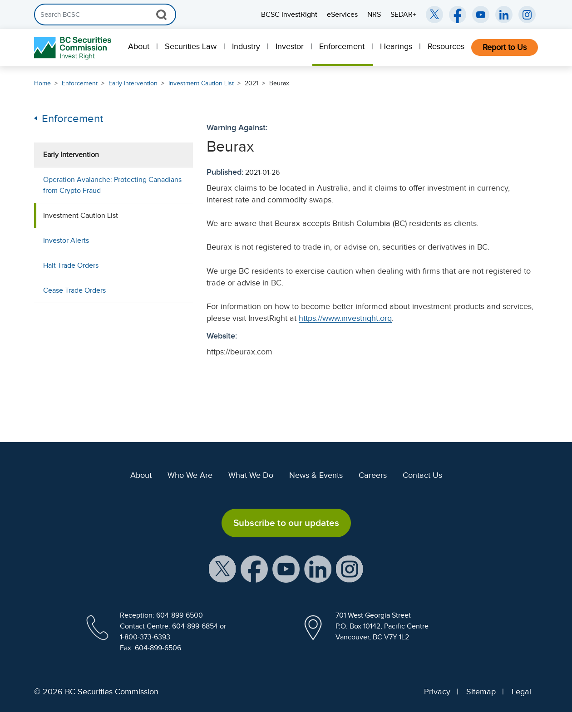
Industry (246, 46)
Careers (373, 475)
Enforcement (342, 46)
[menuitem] (139, 47)
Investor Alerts (66, 240)
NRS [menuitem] (374, 14)
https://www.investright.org (345, 318)
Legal (521, 691)
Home (42, 83)
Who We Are (190, 475)
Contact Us (422, 475)
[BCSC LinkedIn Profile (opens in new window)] (317, 568)
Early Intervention (133, 83)
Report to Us (505, 47)
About (138, 46)
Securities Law (191, 46)
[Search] (105, 14)
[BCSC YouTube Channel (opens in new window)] (480, 14)
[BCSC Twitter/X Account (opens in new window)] (434, 14)
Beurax (279, 83)
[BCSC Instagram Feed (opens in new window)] (527, 14)
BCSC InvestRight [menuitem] (289, 14)
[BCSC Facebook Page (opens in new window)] (457, 14)
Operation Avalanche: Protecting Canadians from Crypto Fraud (112, 185)
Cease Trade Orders (74, 290)
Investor (290, 46)
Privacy (437, 691)
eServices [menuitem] (342, 14)
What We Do (250, 475)
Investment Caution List (201, 83)
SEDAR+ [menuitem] (403, 14)
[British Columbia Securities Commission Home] (73, 48)
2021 (251, 83)
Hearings (396, 46)
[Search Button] (161, 14)
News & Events (316, 475)
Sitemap (481, 691)
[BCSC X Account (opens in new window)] (222, 568)
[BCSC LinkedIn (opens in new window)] (504, 14)
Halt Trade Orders (71, 265)
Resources (446, 46)
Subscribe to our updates (286, 522)
